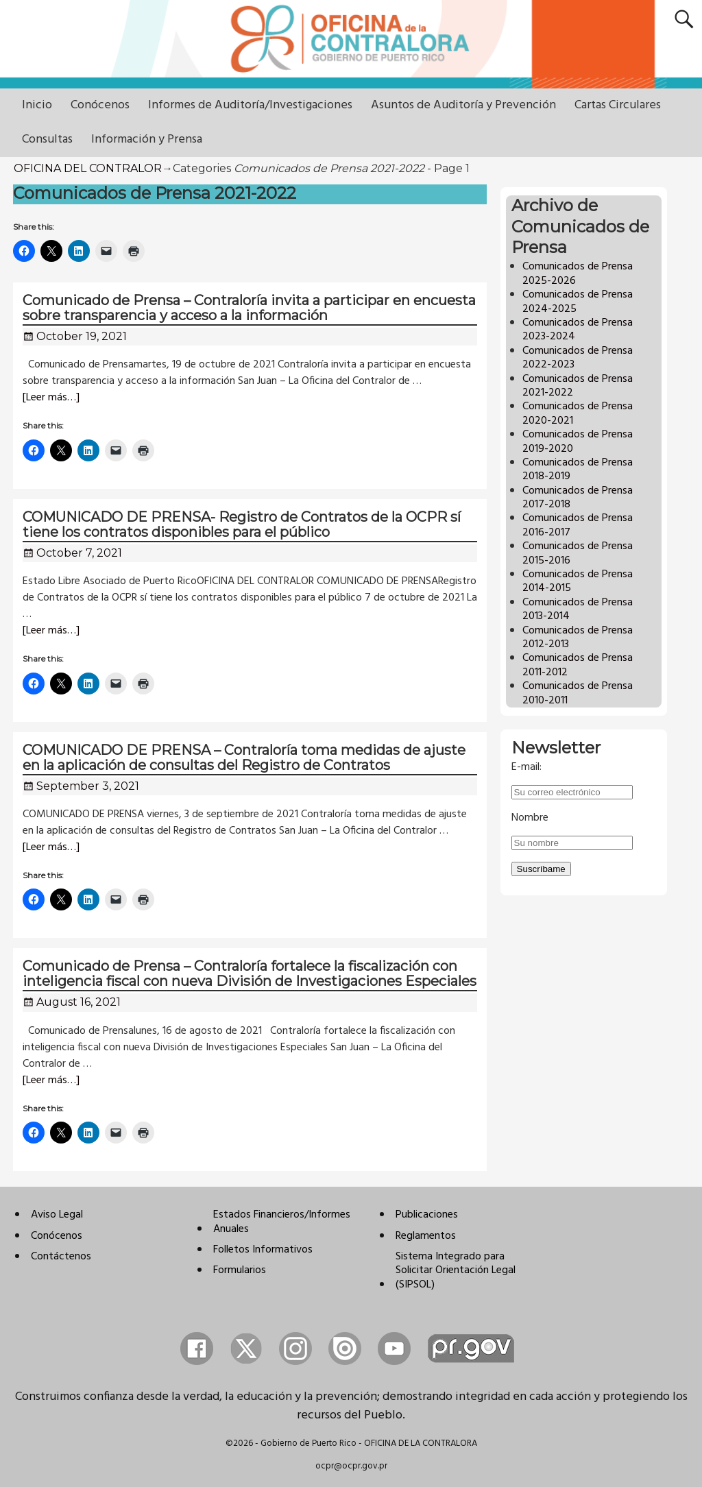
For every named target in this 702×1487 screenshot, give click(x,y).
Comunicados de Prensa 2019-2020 (577, 441)
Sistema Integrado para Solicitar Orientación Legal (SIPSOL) (456, 1271)
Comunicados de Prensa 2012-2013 (577, 637)
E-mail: (526, 767)
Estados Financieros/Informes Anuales (281, 1221)
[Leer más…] (51, 397)
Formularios (239, 1270)
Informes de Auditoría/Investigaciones (250, 105)
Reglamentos (426, 1236)
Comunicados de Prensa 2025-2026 (577, 273)
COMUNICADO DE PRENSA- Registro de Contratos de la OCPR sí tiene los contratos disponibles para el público (242, 524)
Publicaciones (427, 1215)
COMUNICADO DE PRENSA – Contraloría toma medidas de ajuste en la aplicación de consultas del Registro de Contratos (244, 757)
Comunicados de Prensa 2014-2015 (577, 581)
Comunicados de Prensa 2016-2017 (577, 525)
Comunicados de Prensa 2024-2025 (577, 301)
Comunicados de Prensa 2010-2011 (577, 693)
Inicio (37, 105)
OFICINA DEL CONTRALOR (88, 168)
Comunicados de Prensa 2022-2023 (577, 358)
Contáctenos (61, 1257)
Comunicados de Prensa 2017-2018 (577, 497)
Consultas (47, 139)
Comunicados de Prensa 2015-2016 (577, 553)
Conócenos (100, 105)
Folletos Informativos (263, 1250)
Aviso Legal (57, 1215)
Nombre (529, 818)
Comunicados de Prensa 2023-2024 (577, 330)
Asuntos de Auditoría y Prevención (463, 105)
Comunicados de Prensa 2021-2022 (577, 386)
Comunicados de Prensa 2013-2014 (577, 609)
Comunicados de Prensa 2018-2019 (577, 469)
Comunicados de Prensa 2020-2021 (577, 413)
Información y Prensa (146, 139)
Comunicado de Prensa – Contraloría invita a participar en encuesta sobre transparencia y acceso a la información (249, 308)
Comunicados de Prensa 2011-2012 (577, 665)
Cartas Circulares (617, 105)
